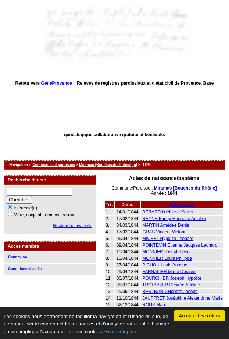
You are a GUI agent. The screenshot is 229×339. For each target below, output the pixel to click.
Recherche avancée (72, 225)
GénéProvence (56, 83)
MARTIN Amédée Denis (165, 225)
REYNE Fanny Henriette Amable (174, 218)
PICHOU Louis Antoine (164, 265)
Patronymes (182, 204)
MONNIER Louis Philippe (167, 258)
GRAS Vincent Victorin (164, 231)
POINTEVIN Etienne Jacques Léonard (179, 245)
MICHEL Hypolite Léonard (167, 238)
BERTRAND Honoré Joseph (170, 291)
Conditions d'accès (25, 269)
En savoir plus (120, 331)
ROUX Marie (154, 304)
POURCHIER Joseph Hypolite (171, 278)
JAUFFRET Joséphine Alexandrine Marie (182, 298)
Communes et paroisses (53, 165)
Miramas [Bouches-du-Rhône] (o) (108, 165)
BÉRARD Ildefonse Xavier (167, 212)
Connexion (17, 257)
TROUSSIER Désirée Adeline (171, 284)
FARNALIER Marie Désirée (169, 271)
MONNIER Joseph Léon (166, 251)
